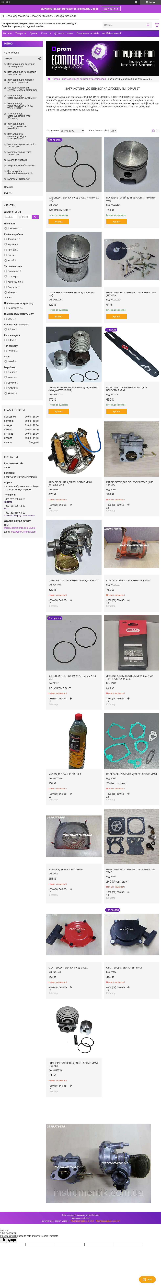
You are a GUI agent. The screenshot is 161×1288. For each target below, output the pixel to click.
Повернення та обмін (87, 33)
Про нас (33, 33)
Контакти (46, 33)
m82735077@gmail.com (23, 531)
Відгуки (8, 192)
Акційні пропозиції (112, 33)
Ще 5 (9, 297)
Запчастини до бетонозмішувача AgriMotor (21, 96)
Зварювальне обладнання (21, 165)
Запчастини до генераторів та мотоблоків (21, 73)
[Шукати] (148, 25)
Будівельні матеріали (18, 179)
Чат (147, 1279)
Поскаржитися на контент (82, 1221)
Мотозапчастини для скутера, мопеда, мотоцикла (22, 88)
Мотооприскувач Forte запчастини (19, 153)
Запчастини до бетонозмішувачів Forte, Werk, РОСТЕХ (20, 105)
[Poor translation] (12, 1240)
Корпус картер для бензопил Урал (128, 580)
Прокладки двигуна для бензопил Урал (131, 774)
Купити (58, 221)
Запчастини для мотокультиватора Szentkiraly (17, 126)
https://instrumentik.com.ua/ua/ (19, 528)
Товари (19, 33)
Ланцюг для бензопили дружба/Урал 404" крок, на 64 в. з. (129, 677)
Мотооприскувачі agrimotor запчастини (21, 145)
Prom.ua (96, 1215)
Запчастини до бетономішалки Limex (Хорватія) (18, 116)
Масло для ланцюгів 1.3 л (64, 774)
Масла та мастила (17, 160)
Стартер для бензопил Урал (124, 967)
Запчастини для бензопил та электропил (84, 79)
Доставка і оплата (63, 33)
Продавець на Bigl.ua (80, 1218)
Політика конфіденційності (108, 1221)
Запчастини (111, 8)
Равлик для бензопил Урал (65, 869)
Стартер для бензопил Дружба (68, 967)
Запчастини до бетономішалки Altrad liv (20, 172)
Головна (7, 33)
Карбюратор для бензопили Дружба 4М (73, 580)
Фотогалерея (11, 52)
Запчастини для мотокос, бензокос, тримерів (20, 80)
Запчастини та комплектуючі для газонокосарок (16, 136)
